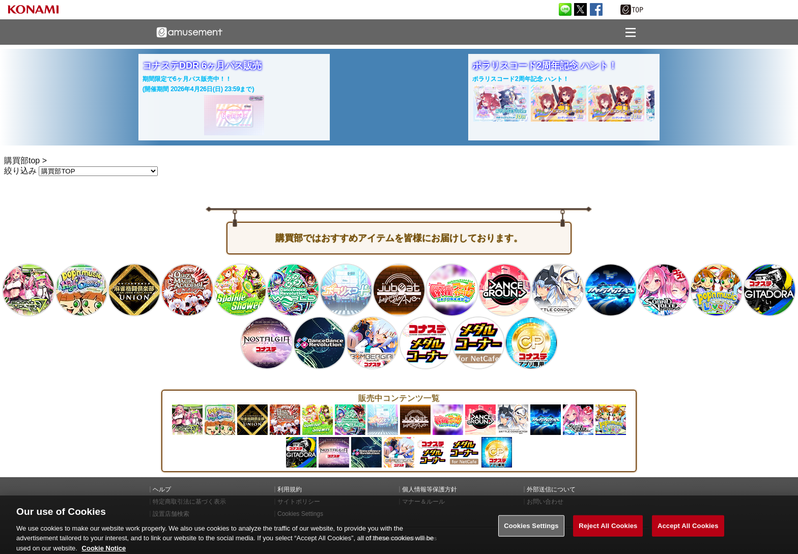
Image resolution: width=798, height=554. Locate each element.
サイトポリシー (298, 502)
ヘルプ (162, 489)
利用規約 (289, 489)
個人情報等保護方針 (429, 489)
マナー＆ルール (423, 502)
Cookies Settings (531, 533)
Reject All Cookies (608, 533)
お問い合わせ (545, 502)
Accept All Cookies (688, 533)
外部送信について (551, 489)
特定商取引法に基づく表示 (189, 502)
